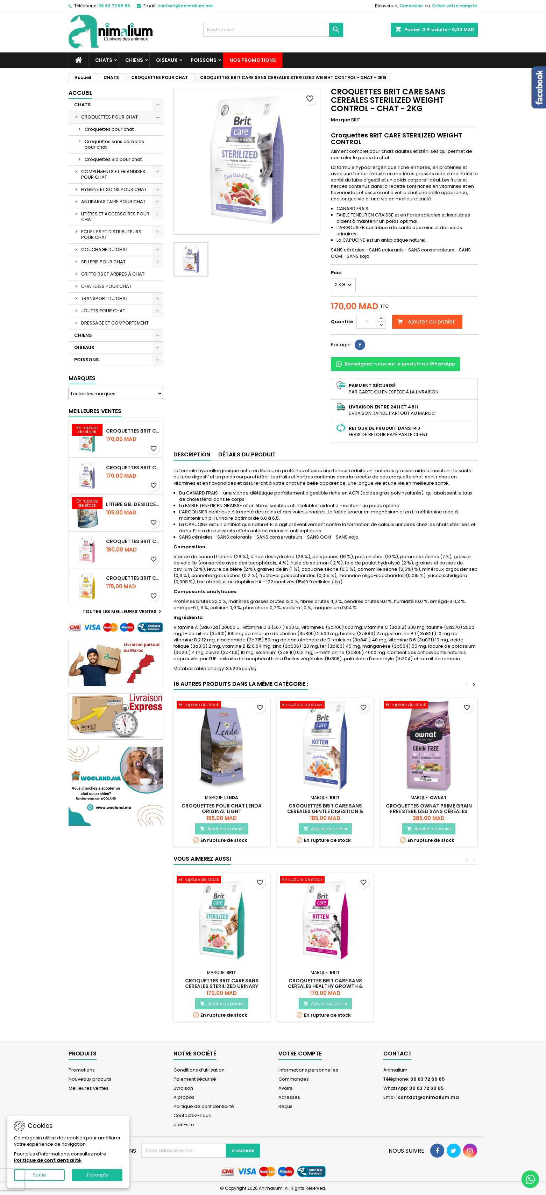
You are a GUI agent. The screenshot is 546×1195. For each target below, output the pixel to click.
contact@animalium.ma (185, 6)
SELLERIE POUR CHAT (103, 261)
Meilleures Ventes (95, 411)
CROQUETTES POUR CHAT (109, 117)
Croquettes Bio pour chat (113, 159)
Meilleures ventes (88, 1088)
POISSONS (204, 60)
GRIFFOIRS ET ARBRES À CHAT (112, 274)
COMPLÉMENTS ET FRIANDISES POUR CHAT (113, 174)
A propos (183, 1097)
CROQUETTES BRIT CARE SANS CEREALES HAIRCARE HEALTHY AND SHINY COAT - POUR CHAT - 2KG (133, 578)
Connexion (411, 6)
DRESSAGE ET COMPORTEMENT (115, 323)
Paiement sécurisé (194, 1079)
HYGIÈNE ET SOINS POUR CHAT (114, 189)
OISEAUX (167, 60)
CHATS (103, 60)
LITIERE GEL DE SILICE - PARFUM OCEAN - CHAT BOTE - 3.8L (133, 504)
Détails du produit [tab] (247, 454)
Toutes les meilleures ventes (123, 612)
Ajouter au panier (426, 322)
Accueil (80, 93)
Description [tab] (191, 454)
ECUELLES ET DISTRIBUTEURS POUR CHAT (111, 234)
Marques (82, 378)
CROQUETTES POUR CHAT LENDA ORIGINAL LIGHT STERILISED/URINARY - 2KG (222, 811)
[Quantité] (366, 322)
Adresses (289, 1097)
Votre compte (300, 1054)
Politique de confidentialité (203, 1106)
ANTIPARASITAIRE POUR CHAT (113, 201)
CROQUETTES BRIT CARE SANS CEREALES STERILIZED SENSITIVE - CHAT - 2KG (133, 541)
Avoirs (285, 1088)
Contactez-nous (192, 1115)
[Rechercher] (273, 30)
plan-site (183, 1124)
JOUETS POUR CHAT (103, 310)
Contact (397, 1054)
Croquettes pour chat (109, 129)
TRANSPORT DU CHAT (104, 298)
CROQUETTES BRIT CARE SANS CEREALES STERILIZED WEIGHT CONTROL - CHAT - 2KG (133, 467)
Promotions (82, 1070)
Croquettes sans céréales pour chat (114, 144)
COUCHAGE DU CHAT (104, 249)
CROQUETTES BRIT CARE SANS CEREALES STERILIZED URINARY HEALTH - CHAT (133, 431)
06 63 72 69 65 (114, 6)
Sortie (39, 1175)
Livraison (183, 1088)
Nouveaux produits (90, 1079)
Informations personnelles (308, 1070)
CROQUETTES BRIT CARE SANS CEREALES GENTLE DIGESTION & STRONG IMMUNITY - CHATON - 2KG (325, 811)
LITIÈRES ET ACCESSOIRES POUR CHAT (115, 217)
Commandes (293, 1079)
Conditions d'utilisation (199, 1070)
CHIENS (134, 60)
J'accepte (97, 1175)
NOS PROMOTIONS (252, 60)
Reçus (285, 1106)
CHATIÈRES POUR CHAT (106, 286)
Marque (340, 120)
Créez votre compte (454, 6)
